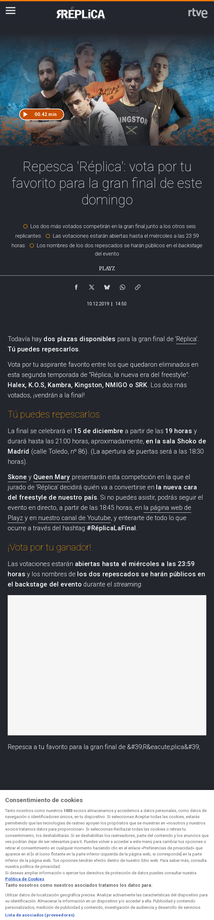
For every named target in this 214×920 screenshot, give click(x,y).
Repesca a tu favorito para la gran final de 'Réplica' (107, 665)
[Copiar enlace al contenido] (137, 286)
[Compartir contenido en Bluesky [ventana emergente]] (107, 286)
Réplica (186, 339)
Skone (17, 477)
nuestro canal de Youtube (74, 518)
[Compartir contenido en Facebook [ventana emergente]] (76, 286)
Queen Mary (51, 477)
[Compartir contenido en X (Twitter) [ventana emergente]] (91, 286)
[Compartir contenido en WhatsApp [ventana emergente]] (122, 286)
